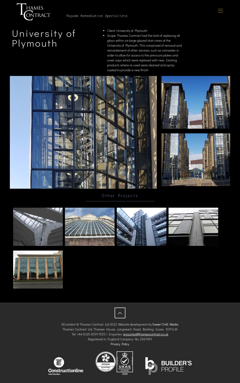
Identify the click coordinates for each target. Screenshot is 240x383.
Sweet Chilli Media (165, 324)
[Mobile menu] (221, 11)
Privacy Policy (120, 344)
